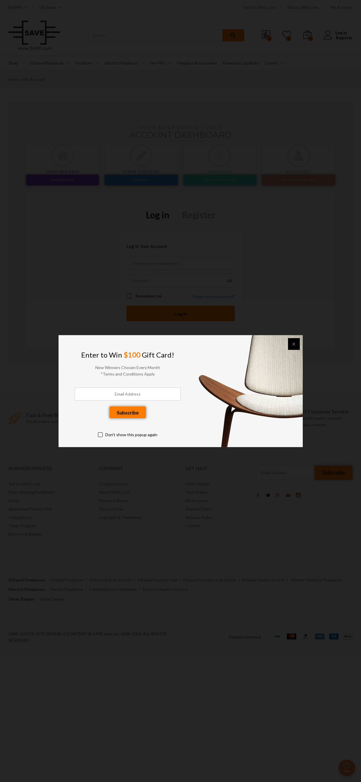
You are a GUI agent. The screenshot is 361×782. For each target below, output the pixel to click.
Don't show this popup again (131, 434)
